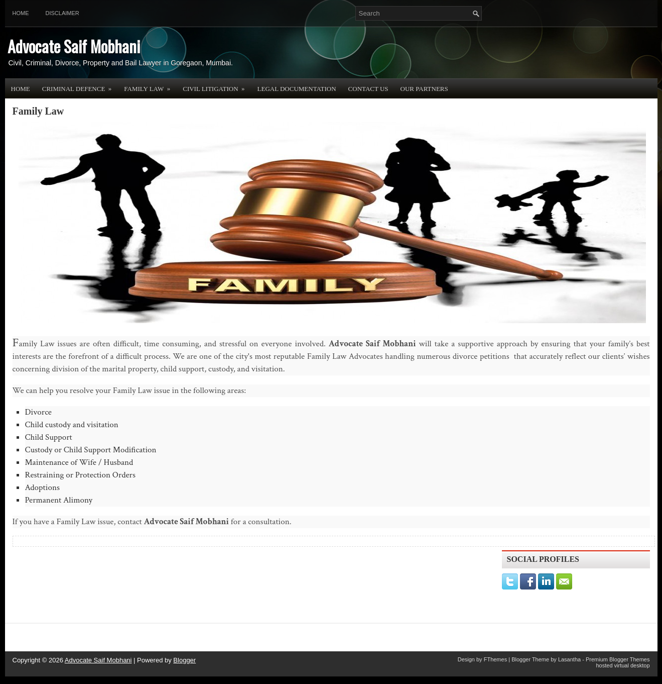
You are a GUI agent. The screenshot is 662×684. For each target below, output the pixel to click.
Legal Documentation (296, 88)
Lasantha (569, 659)
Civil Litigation (217, 85)
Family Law (150, 85)
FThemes (495, 659)
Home (21, 13)
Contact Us (368, 88)
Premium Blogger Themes (618, 659)
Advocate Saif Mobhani (74, 46)
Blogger (184, 660)
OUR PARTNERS (424, 88)
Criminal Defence (80, 85)
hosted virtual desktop (622, 665)
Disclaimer (62, 13)
